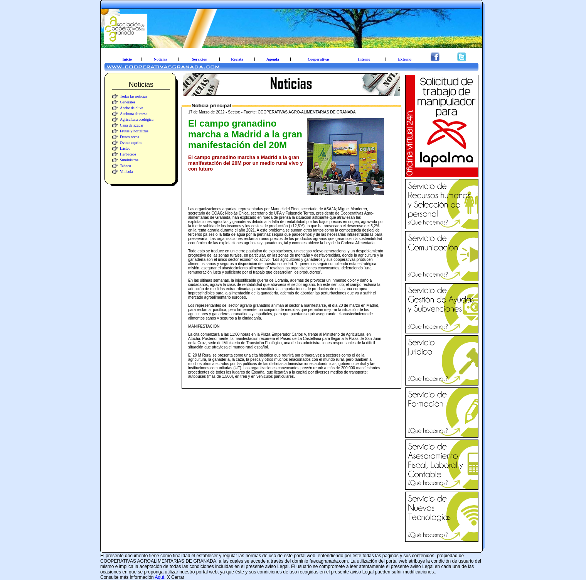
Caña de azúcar (131, 125)
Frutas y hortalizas (134, 131)
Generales (127, 102)
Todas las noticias (133, 96)
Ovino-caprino (131, 142)
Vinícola (126, 171)
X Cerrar (175, 577)
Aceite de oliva (131, 108)
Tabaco (125, 166)
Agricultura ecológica (136, 119)
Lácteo (125, 148)
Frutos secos (129, 137)
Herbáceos (128, 154)
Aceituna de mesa (133, 114)
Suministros (129, 160)
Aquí (159, 577)
